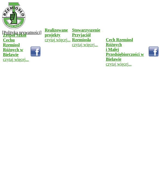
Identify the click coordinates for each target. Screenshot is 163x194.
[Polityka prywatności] (21, 32)
